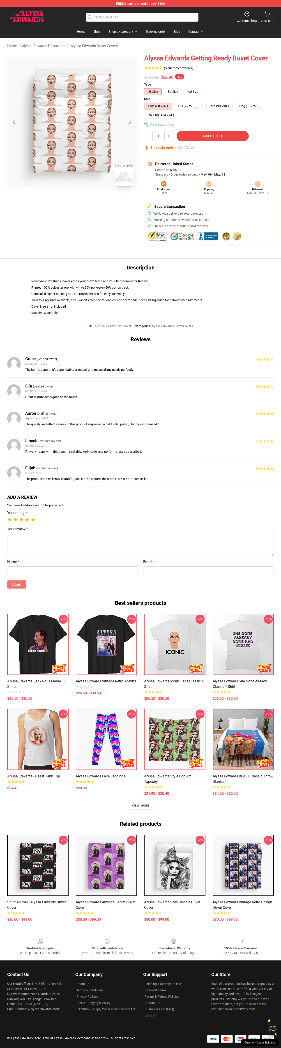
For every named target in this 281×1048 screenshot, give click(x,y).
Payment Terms (155, 990)
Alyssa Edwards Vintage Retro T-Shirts (106, 681)
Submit (17, 584)
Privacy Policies (87, 996)
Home (12, 46)
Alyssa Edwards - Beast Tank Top (33, 776)
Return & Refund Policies (162, 996)
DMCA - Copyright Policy (93, 1003)
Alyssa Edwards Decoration (43, 46)
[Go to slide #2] (84, 199)
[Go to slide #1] (60, 199)
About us (82, 984)
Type (147, 84)
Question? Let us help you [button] (260, 1042)
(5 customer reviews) (178, 68)
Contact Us (152, 1003)
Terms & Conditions (90, 990)
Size (147, 99)
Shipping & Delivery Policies (163, 984)
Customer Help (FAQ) (159, 1009)
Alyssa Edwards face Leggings (100, 776)
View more (140, 805)
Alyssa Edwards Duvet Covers (94, 46)
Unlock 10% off (272, 1028)
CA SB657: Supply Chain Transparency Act (105, 1009)
